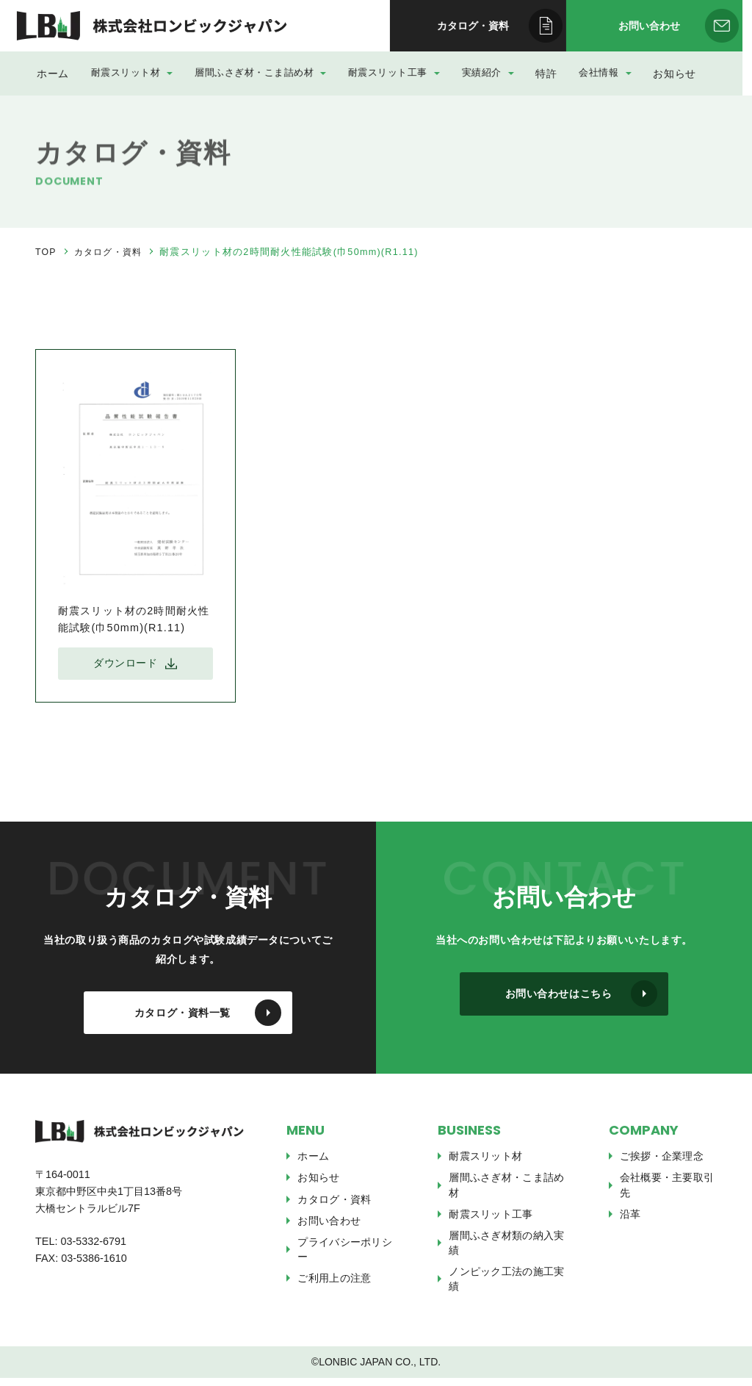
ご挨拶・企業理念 (662, 1164)
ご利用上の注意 (334, 1286)
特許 (544, 73)
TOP (46, 252)
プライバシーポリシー (344, 1257)
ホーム (59, 73)
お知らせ (675, 73)
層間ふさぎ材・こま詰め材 (264, 73)
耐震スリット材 (140, 73)
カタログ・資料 (111, 252)
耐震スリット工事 (394, 73)
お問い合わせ (329, 1229)
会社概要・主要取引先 (667, 1192)
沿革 (630, 1222)
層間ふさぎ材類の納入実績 (506, 1251)
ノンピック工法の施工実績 (506, 1287)
